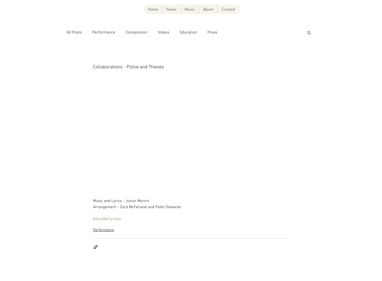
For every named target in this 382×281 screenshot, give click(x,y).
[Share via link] (95, 247)
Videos (163, 32)
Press (212, 32)
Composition (136, 32)
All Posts (74, 32)
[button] (189, 9)
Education (188, 32)
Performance (103, 32)
